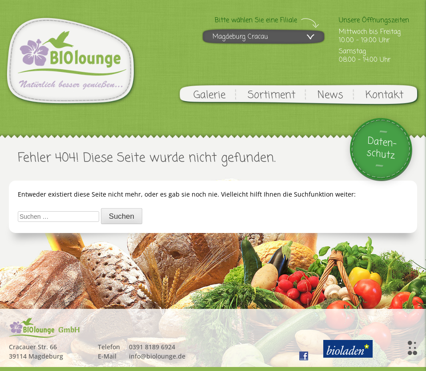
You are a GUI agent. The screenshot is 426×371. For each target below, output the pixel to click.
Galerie (209, 95)
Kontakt (384, 95)
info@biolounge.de (157, 356)
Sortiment (271, 95)
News (330, 95)
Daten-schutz (382, 148)
